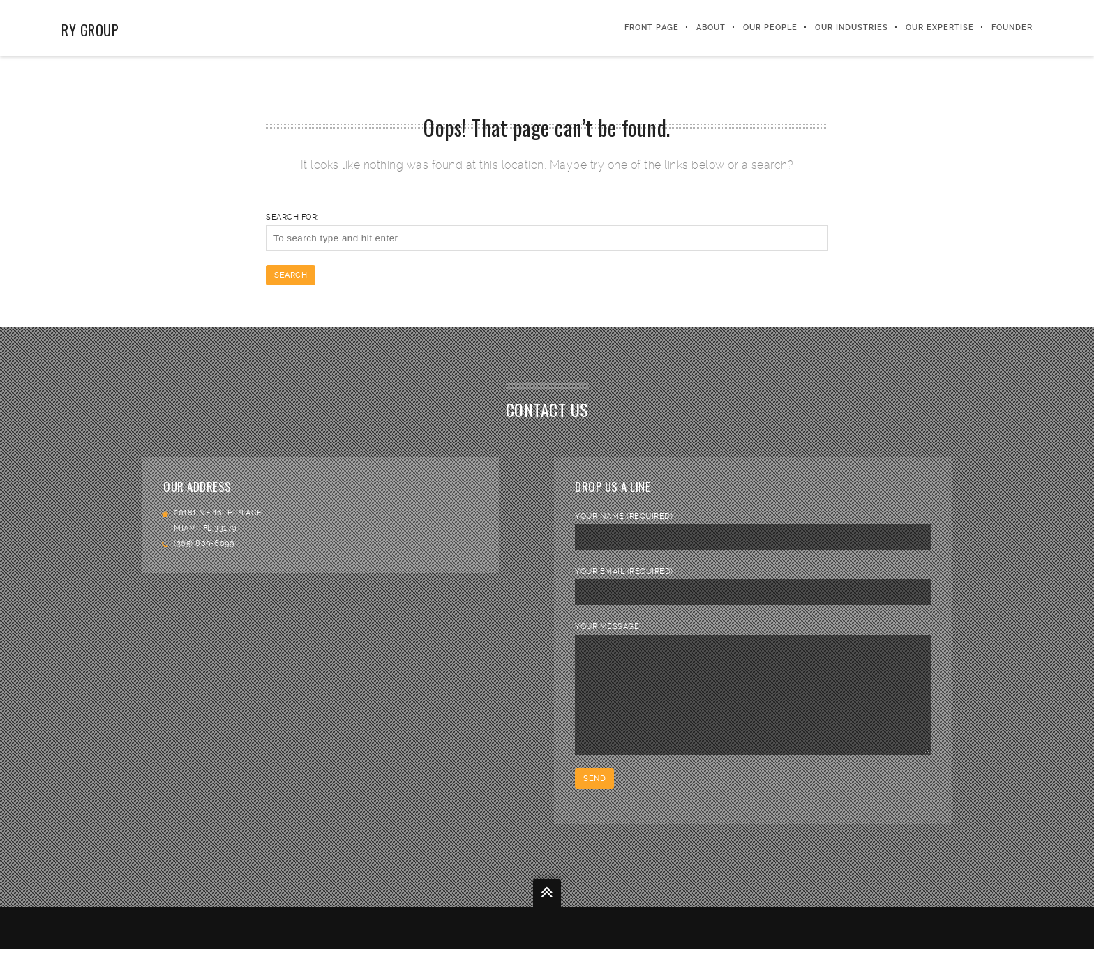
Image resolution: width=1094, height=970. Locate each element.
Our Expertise (940, 27)
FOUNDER (1012, 27)
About (711, 27)
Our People (770, 27)
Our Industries (851, 27)
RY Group (90, 30)
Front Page (651, 27)
